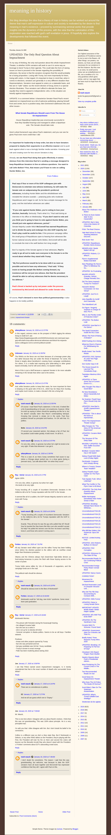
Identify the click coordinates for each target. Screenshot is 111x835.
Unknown (19, 353)
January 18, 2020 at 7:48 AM (44, 757)
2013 (83, 720)
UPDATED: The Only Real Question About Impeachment (91, 491)
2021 (83, 165)
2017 (83, 713)
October (85, 178)
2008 (83, 736)
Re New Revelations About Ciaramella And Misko (91, 394)
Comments (84, 115)
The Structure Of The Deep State (90, 439)
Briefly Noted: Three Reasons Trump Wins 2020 (91, 640)
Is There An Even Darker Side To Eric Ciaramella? (91, 217)
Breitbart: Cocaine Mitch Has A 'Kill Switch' (91, 452)
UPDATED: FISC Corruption (88, 549)
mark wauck (25, 403)
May (84, 194)
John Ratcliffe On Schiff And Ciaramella (90, 300)
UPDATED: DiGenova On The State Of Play (91, 554)
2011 (83, 726)
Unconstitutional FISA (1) (91, 527)
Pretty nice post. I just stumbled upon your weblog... (88, 131)
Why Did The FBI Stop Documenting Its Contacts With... (90, 594)
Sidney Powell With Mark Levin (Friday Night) (91, 457)
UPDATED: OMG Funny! (91, 599)
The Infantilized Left (89, 304)
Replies (20, 399)
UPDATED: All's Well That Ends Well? (91, 616)
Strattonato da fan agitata (91, 702)
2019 (83, 707)
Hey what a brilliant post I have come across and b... (89, 124)
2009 (83, 732)
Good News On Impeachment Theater (91, 678)
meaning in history (30, 10)
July (84, 188)
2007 (83, 739)
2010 (83, 729)
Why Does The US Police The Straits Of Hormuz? (91, 683)
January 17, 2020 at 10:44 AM (38, 596)
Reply (17, 346)
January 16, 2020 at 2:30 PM (42, 453)
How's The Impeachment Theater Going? (91, 422)
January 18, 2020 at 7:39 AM (29, 711)
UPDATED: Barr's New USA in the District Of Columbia (90, 224)
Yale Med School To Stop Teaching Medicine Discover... (91, 235)
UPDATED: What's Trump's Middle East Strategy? (90, 697)
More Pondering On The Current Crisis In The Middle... (91, 666)
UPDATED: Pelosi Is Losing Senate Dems (90, 603)
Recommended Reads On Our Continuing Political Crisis (91, 560)
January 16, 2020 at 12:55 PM (45, 403)
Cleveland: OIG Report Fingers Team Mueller (91, 653)
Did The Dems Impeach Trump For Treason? (90, 283)
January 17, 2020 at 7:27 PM (34, 694)
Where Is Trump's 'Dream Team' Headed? (91, 467)
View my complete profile (87, 101)
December (86, 171)
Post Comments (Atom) (28, 816)
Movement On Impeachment (88, 580)
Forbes (18, 544)
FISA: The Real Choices (91, 229)
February (86, 204)
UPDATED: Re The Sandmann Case (89, 621)
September (86, 181)
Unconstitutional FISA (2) (91, 524)
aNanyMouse (20, 330)
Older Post (66, 812)
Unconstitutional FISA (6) (91, 511)
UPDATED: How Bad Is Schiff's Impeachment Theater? (91, 408)
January (85, 207)
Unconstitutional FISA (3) (91, 521)
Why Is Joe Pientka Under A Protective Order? (91, 316)
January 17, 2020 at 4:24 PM (44, 684)
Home (10, 43)
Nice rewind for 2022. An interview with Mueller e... (89, 153)
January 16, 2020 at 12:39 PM (34, 353)
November (86, 174)
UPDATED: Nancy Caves (91, 573)
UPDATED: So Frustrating (91, 271)
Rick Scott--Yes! (88, 240)
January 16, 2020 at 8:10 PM (44, 585)
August (85, 184)
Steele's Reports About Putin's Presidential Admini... (90, 659)
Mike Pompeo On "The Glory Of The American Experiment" (91, 428)
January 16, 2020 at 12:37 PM (37, 330)
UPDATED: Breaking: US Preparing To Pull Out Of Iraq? (91, 647)
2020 (83, 168)
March (85, 200)
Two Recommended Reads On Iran (89, 673)
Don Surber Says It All (90, 364)
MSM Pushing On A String (91, 341)
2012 (83, 723)
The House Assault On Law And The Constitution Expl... (90, 369)
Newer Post (14, 812)
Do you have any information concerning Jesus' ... (90, 139)
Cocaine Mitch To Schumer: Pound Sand (91, 626)
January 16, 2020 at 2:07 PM (44, 441)
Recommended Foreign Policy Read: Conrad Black (90, 568)
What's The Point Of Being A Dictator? (91, 337)
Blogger (75, 829)
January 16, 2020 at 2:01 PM (36, 428)
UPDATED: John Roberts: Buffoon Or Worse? (91, 544)
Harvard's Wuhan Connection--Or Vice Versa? (90, 289)
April (84, 197)
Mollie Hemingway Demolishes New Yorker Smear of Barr (91, 499)
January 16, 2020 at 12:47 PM (37, 383)
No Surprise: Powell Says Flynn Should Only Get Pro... (91, 401)
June (84, 191)
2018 (83, 710)
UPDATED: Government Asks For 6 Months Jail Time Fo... (91, 632)
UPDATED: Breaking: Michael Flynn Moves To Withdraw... (92, 506)
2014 (83, 716)
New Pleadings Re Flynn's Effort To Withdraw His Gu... (91, 266)
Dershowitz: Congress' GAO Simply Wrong (90, 462)
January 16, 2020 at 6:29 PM (44, 511)
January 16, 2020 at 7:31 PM (31, 544)
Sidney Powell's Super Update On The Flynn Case (91, 474)
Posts (82, 111)
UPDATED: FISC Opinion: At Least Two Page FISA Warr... (91, 359)
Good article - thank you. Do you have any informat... (90, 146)
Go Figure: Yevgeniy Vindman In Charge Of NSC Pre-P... (91, 310)
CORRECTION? (88, 576)
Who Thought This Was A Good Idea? (91, 388)
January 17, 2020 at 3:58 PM (29, 663)
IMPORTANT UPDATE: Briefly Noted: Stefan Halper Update (90, 610)
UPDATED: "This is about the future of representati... (91, 416)
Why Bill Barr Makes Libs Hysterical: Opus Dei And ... (91, 532)
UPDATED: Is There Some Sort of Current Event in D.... (90, 381)
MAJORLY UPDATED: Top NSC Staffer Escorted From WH (92, 446)
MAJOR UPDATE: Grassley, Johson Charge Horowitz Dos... (91, 276)
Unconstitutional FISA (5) (91, 514)
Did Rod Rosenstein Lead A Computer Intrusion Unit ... (91, 587)
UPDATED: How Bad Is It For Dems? (91, 326)
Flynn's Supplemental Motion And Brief (90, 260)
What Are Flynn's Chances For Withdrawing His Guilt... (92, 346)
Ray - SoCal (19, 475)
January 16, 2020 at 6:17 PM (35, 475)
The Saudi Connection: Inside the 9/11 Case (90, 332)
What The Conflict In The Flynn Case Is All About (91, 485)
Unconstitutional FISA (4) (91, 518)
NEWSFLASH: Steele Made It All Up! (90, 249)
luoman (59, 829)
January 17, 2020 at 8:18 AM (35, 615)
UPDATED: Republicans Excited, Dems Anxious (91, 244)
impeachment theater (23, 317)
